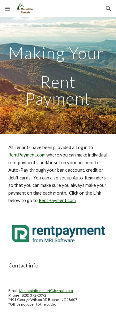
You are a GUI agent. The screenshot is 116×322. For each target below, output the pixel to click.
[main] (58, 75)
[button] (7, 8)
